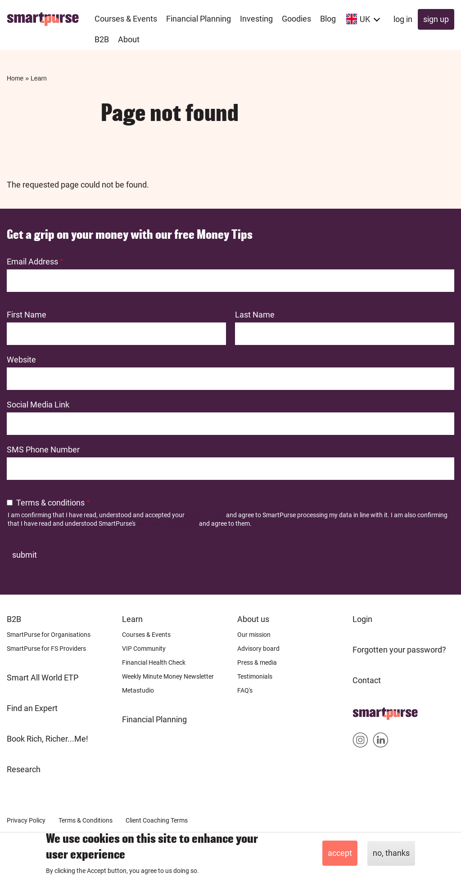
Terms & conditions (50, 502)
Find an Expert (32, 708)
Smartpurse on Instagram (360, 742)
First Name (26, 314)
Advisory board (258, 648)
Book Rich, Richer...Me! (47, 738)
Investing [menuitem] (256, 18)
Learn (39, 78)
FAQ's (245, 690)
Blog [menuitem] (328, 18)
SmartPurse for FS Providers (46, 648)
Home (15, 78)
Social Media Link (38, 404)
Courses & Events (146, 634)
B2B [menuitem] (102, 39)
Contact (367, 680)
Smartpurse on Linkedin (381, 742)
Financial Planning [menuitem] (198, 18)
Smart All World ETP (42, 677)
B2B (14, 619)
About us (253, 619)
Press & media (257, 662)
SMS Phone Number (43, 449)
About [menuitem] (129, 39)
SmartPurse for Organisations (48, 634)
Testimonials (254, 676)
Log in (402, 19)
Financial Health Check (153, 662)
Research (24, 769)
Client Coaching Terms (157, 820)
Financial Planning (154, 719)
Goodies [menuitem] (296, 18)
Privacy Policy (205, 515)
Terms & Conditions (86, 820)
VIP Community (144, 648)
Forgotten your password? (399, 649)
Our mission (254, 634)
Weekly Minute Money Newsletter (168, 676)
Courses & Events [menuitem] (126, 18)
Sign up (436, 19)
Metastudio (138, 690)
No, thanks (391, 853)
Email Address (32, 261)
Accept (340, 853)
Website (21, 359)
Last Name (255, 314)
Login (362, 619)
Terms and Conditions (167, 523)
